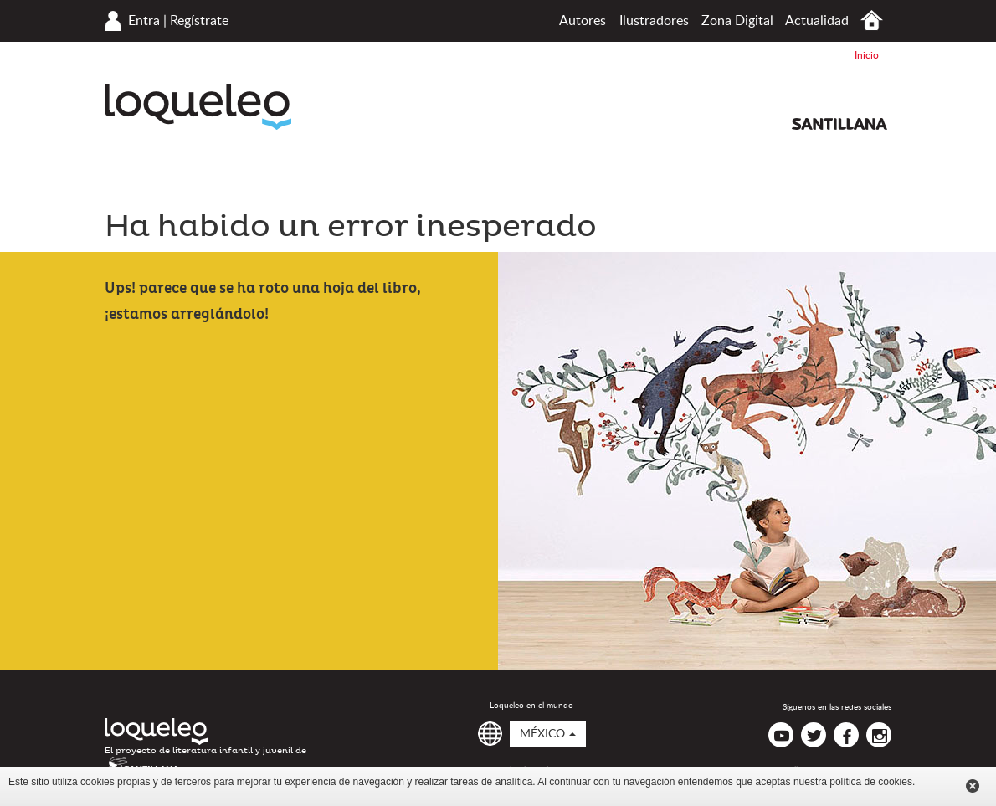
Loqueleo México (198, 107)
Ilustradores (654, 21)
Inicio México (871, 20)
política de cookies (870, 782)
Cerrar (972, 786)
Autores (582, 21)
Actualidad (817, 21)
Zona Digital (737, 21)
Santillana (839, 124)
